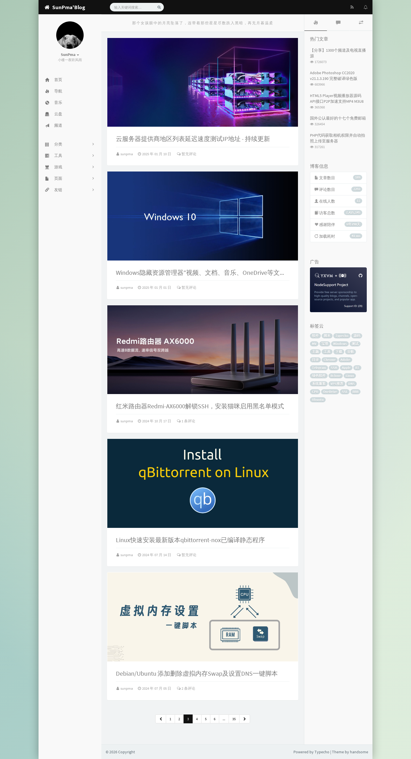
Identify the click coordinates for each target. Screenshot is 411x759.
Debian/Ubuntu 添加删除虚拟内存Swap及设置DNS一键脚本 (197, 673)
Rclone (336, 376)
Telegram (319, 368)
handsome (359, 751)
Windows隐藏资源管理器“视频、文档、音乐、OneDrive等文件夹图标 (210, 272)
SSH (334, 368)
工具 (327, 352)
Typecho (341, 336)
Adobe (345, 360)
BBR (355, 391)
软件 (315, 336)
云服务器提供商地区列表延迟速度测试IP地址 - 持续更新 (193, 139)
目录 (315, 360)
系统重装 (319, 383)
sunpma (127, 154)
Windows (340, 344)
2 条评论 (186, 688)
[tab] (315, 22)
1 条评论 (186, 421)
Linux (350, 376)
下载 (338, 352)
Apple (346, 368)
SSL (345, 391)
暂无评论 (186, 154)
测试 (355, 344)
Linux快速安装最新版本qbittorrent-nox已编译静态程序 (190, 540)
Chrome (330, 360)
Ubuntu (318, 399)
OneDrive (330, 391)
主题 (315, 352)
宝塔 (324, 344)
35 (234, 719)
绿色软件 (319, 376)
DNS (351, 383)
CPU (315, 391)
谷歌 (350, 352)
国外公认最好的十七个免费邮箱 (338, 118)
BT (357, 368)
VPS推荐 (337, 383)
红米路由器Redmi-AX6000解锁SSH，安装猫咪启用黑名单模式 (200, 406)
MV (314, 344)
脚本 (327, 336)
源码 (356, 336)
